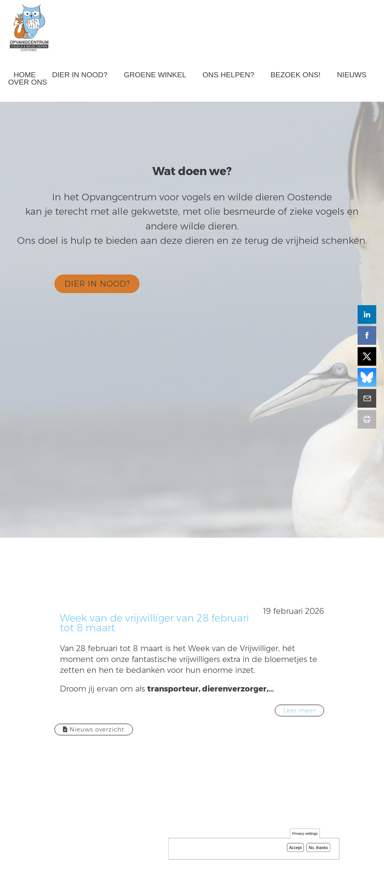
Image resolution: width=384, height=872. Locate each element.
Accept (295, 847)
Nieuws (352, 74)
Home (25, 74)
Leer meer (299, 710)
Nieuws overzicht (93, 729)
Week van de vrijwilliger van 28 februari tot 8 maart (154, 623)
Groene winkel (155, 74)
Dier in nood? (80, 74)
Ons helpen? (228, 74)
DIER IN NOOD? (97, 283)
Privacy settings (305, 834)
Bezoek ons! (296, 74)
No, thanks (318, 847)
